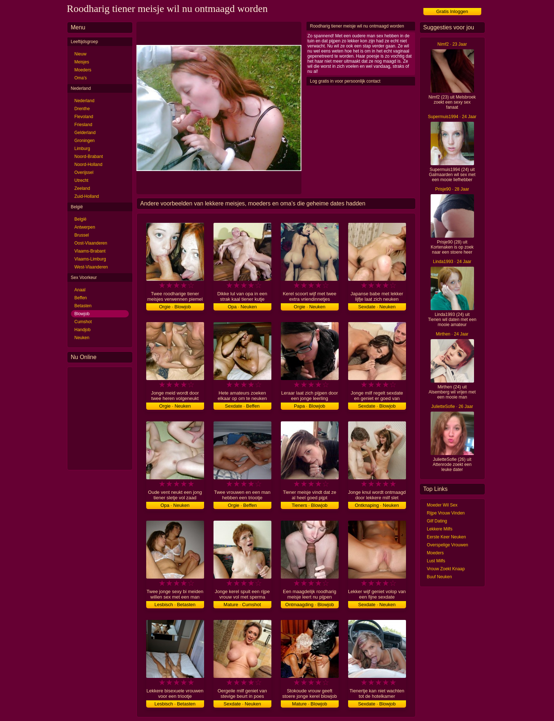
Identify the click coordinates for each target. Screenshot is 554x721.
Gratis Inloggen (452, 11)
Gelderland (85, 132)
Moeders (83, 69)
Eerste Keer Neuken (446, 536)
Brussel (82, 235)
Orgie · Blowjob (175, 306)
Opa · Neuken (242, 306)
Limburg (82, 148)
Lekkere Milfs (440, 529)
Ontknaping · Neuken (377, 505)
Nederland (84, 100)
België (80, 219)
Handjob (83, 329)
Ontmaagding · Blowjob (309, 604)
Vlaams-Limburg (90, 259)
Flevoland (84, 116)
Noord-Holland (88, 164)
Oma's (81, 77)
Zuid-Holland (87, 196)
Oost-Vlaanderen (91, 243)
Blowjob (82, 313)
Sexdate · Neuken (377, 306)
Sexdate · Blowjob (377, 406)
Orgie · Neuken (309, 306)
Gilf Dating (437, 521)
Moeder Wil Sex (442, 505)
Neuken (82, 337)
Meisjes (82, 61)
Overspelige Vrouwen (447, 544)
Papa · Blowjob (309, 406)
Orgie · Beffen (242, 505)
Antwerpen (85, 227)
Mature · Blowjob (309, 704)
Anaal (80, 289)
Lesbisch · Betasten (175, 604)
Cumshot (83, 321)
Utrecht (82, 180)
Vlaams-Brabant (90, 251)
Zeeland (82, 188)
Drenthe (82, 108)
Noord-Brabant (89, 156)
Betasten (83, 305)
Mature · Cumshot (242, 604)
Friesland (83, 124)
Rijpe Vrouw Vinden (446, 513)
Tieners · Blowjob (309, 505)
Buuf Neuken (439, 576)
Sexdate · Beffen (242, 406)
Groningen (85, 140)
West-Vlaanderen (91, 267)
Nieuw (80, 54)
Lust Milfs (436, 560)
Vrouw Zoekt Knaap (446, 568)
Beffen (81, 297)
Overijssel (84, 172)
